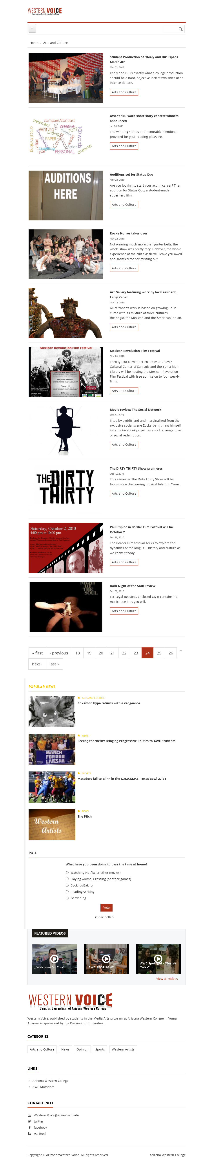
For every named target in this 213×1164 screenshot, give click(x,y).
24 (147, 653)
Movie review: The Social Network (135, 409)
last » (54, 664)
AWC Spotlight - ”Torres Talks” (158, 965)
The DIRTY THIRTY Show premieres (136, 468)
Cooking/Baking (82, 885)
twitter (39, 1121)
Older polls (103, 917)
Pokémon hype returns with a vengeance (109, 703)
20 (101, 653)
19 (89, 653)
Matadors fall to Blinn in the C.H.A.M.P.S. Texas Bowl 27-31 (122, 779)
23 (136, 653)
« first (37, 653)
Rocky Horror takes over (128, 233)
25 (159, 653)
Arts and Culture (124, 92)
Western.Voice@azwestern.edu (53, 1115)
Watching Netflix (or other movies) (95, 872)
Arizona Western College (51, 1081)
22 (124, 653)
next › (37, 664)
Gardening (78, 898)
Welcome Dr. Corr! (50, 967)
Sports (86, 773)
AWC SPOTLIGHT (101, 967)
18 (77, 653)
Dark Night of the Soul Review (132, 586)
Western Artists (123, 1049)
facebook (40, 1127)
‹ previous (59, 653)
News (85, 735)
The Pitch (85, 816)
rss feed (40, 1134)
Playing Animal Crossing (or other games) (101, 879)
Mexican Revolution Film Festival (135, 351)
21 (112, 653)
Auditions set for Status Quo (131, 174)
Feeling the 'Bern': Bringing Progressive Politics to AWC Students (126, 741)
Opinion (82, 1049)
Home (34, 43)
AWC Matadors (43, 1087)
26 (171, 653)
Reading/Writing (83, 892)
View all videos (167, 979)
